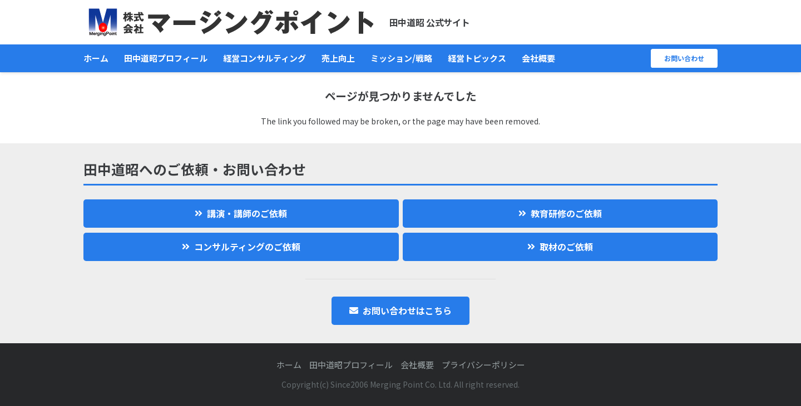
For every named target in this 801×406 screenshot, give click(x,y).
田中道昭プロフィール (351, 364)
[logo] (230, 22)
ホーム (288, 364)
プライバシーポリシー (483, 364)
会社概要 (417, 364)
